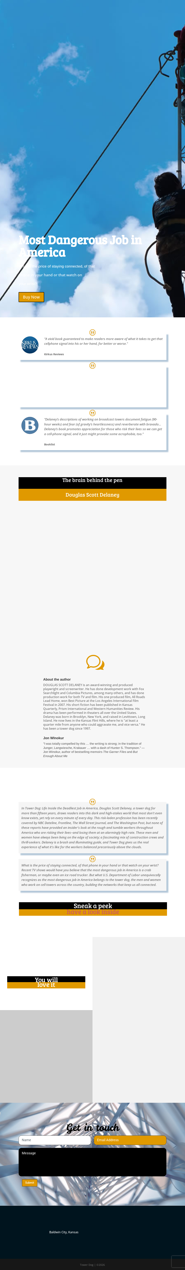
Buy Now (31, 297)
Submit (29, 1182)
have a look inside (93, 911)
